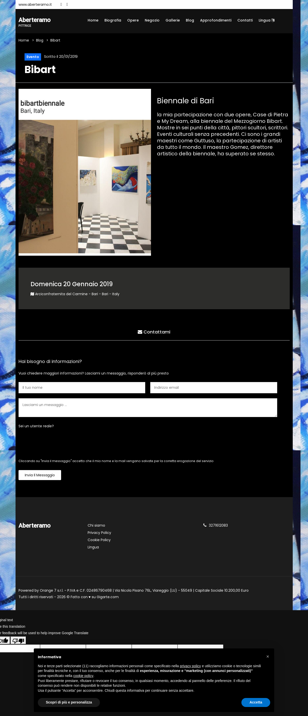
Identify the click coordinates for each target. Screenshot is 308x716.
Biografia (112, 20)
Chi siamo (96, 525)
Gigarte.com (108, 596)
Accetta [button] (255, 702)
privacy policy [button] (190, 666)
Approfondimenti (215, 20)
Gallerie (173, 20)
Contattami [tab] (154, 332)
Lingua (266, 20)
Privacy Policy (99, 532)
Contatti (245, 20)
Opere (133, 20)
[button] (268, 656)
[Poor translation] (18, 640)
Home (93, 20)
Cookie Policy (99, 539)
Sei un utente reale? (36, 426)
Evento (33, 56)
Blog (190, 20)
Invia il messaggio (40, 475)
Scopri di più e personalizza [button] (69, 702)
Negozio (152, 20)
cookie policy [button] (83, 676)
